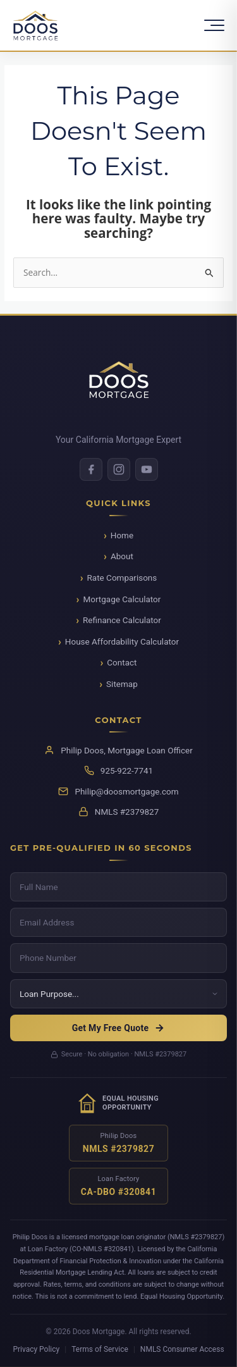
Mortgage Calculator (122, 599)
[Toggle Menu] (214, 25)
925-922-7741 (126, 770)
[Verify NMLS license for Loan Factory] (119, 1186)
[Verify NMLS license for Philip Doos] (119, 1143)
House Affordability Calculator (122, 641)
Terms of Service (99, 1349)
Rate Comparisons (122, 577)
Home (122, 535)
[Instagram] (118, 469)
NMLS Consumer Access (182, 1349)
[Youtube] (146, 469)
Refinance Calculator (122, 620)
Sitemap (122, 684)
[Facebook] (91, 469)
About (122, 556)
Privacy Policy (36, 1349)
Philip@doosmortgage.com (126, 791)
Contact (122, 662)
